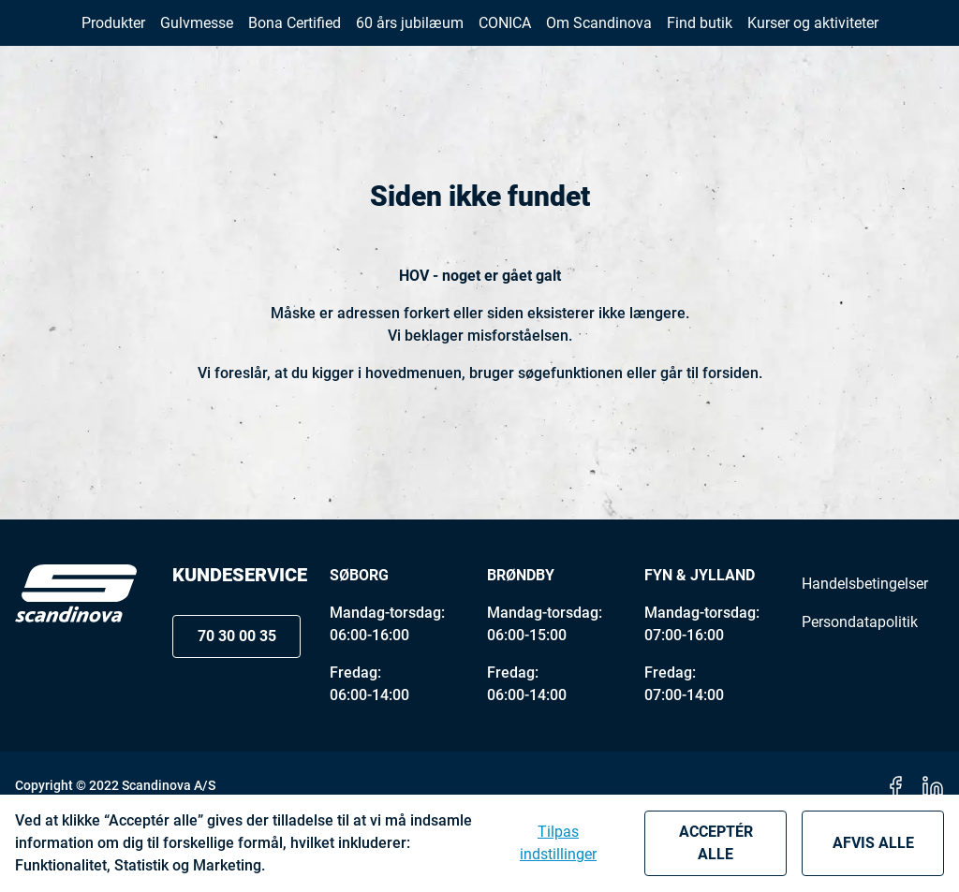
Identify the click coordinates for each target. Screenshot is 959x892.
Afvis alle (873, 843)
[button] (901, 36)
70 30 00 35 (766, 36)
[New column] (76, 36)
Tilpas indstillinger (558, 843)
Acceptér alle (716, 843)
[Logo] (76, 666)
